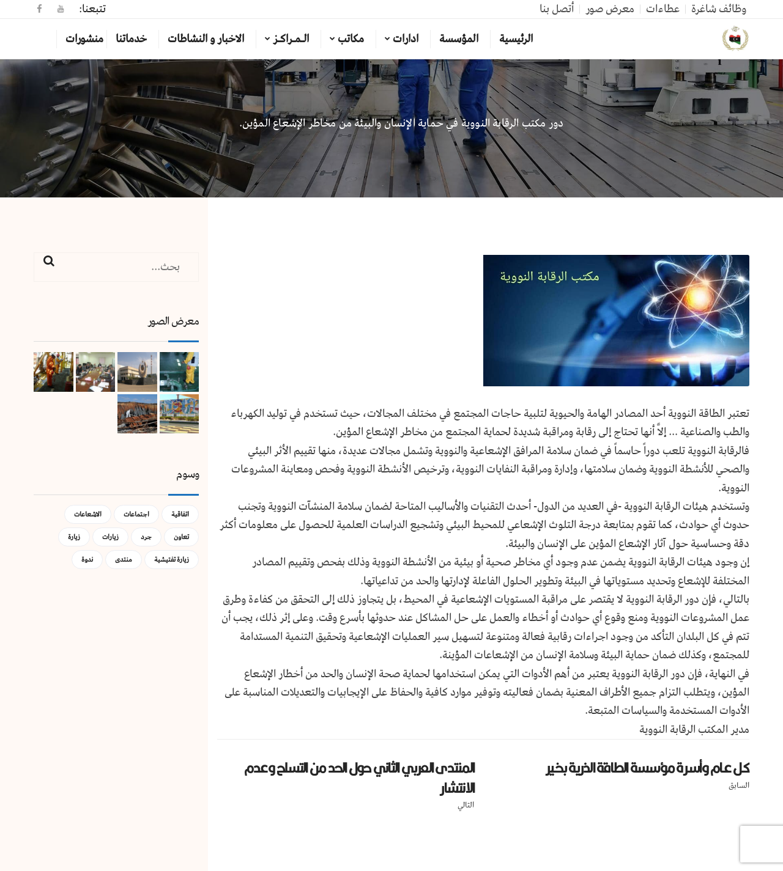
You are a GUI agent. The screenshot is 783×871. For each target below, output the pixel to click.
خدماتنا (131, 39)
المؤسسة (458, 39)
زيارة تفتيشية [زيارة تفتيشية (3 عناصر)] (171, 559)
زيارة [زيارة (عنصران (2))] (74, 537)
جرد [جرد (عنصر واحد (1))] (146, 537)
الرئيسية (516, 39)
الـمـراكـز (291, 39)
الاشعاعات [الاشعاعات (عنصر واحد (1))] (88, 514)
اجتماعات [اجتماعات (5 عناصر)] (136, 514)
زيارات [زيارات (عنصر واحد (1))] (110, 537)
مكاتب (351, 39)
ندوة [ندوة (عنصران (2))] (87, 559)
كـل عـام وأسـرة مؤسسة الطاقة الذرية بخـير (647, 767)
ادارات (405, 39)
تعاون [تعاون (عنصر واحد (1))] (181, 537)
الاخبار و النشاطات (206, 39)
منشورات (84, 39)
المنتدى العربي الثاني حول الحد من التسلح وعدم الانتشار (359, 777)
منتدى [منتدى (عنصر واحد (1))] (123, 559)
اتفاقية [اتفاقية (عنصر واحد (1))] (180, 514)
